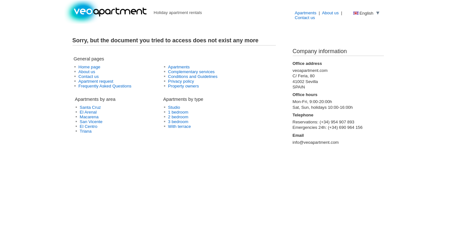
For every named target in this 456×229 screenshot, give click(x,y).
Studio (174, 107)
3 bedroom (178, 121)
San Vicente (91, 121)
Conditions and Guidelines (193, 76)
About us (330, 12)
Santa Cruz (90, 107)
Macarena (89, 116)
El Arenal (88, 112)
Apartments (305, 12)
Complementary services (191, 71)
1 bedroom (178, 112)
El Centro (89, 126)
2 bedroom (178, 116)
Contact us (305, 17)
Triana (86, 131)
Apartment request (95, 81)
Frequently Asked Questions (105, 86)
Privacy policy (181, 81)
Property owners (183, 86)
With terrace (179, 126)
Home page (89, 67)
